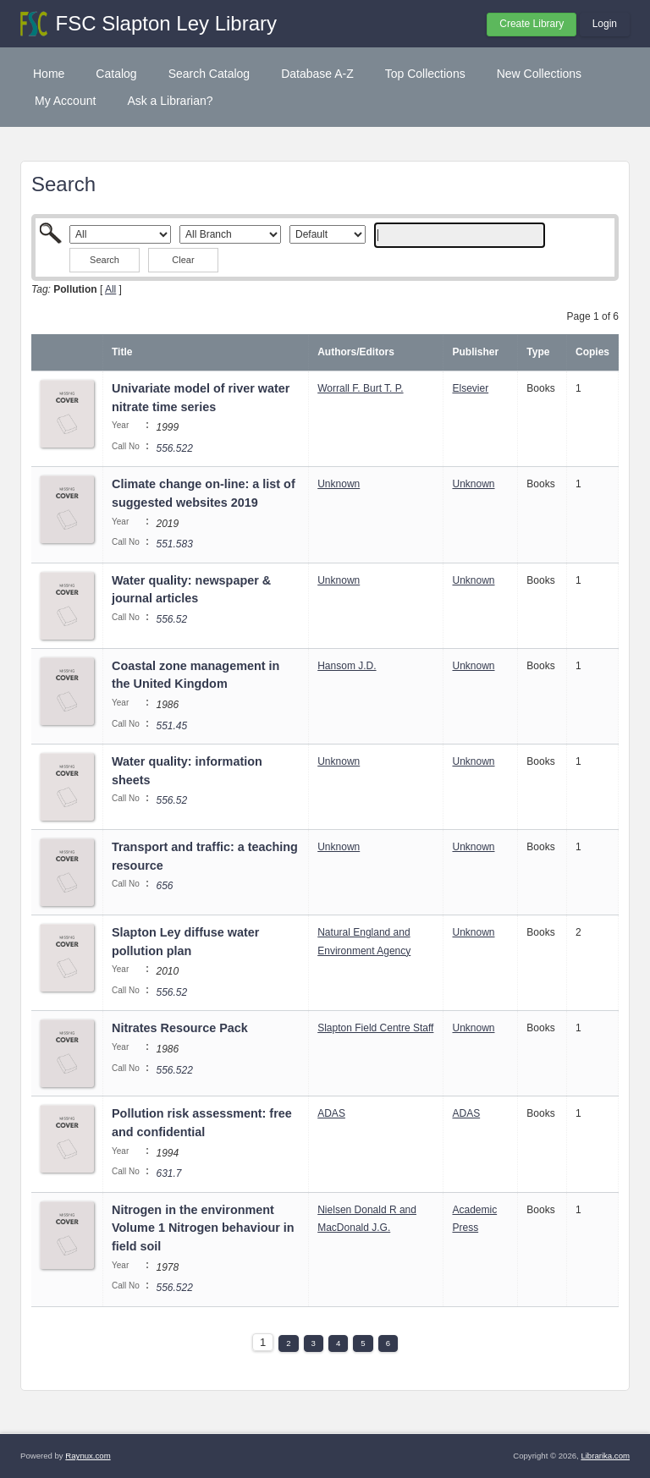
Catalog (116, 73)
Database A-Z (317, 73)
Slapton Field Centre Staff (375, 1028)
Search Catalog (209, 73)
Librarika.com (605, 1455)
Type (537, 352)
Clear (183, 260)
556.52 (171, 619)
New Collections (539, 73)
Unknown (338, 484)
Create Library (531, 24)
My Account (65, 100)
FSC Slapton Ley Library (166, 23)
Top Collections (425, 73)
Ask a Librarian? (169, 100)
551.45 (171, 726)
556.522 (174, 448)
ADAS (331, 1113)
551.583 (174, 544)
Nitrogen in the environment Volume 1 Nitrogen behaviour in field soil (203, 1228)
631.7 (168, 1173)
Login (604, 24)
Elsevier (470, 388)
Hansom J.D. (346, 666)
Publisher (475, 352)
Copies (592, 352)
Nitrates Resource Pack (180, 1028)
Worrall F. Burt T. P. (360, 388)
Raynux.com (87, 1455)
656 (164, 886)
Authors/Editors (355, 352)
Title (122, 352)
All (110, 289)
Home (48, 73)
